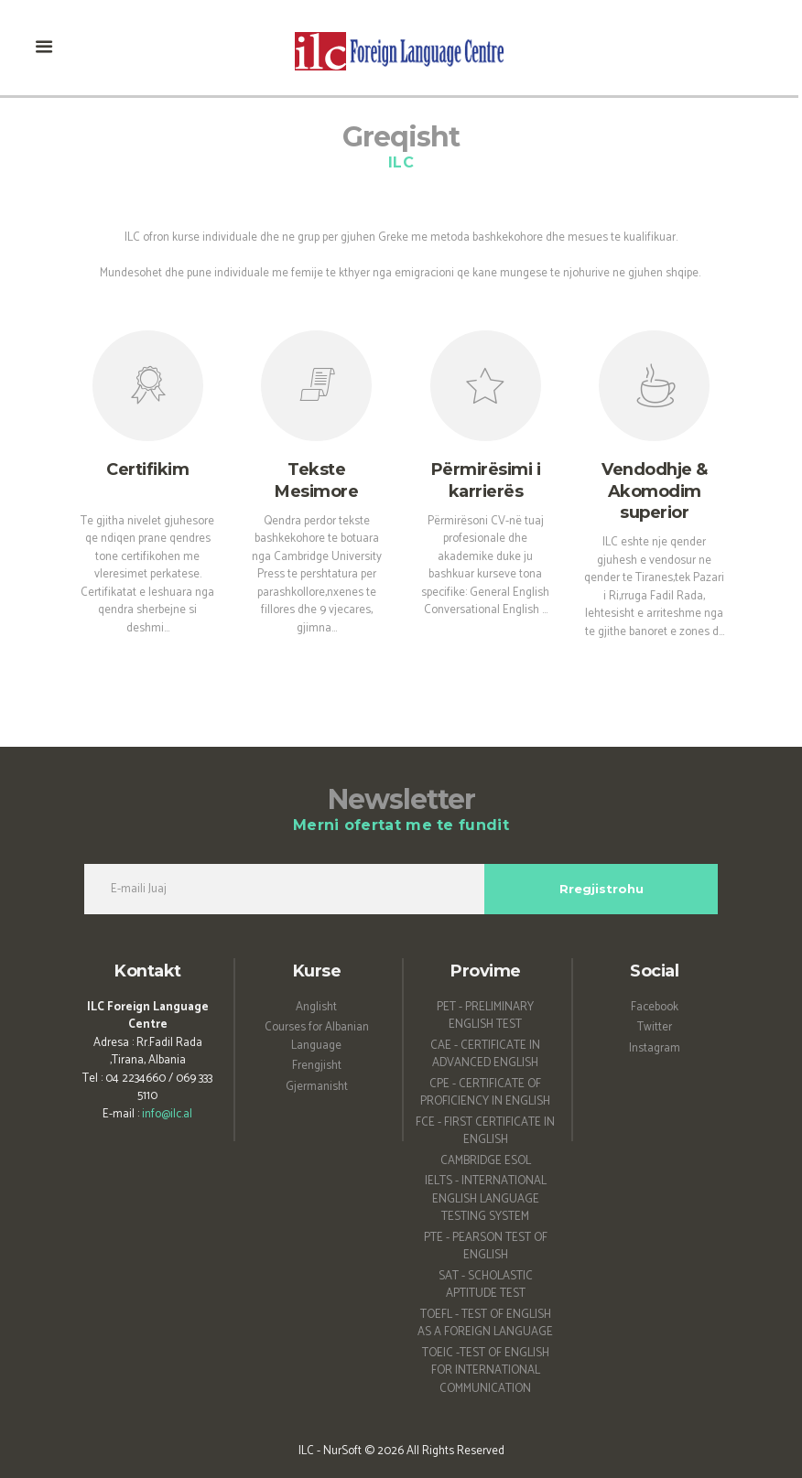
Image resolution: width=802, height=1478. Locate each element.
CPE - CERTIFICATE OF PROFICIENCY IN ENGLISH (485, 1093)
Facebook (654, 1007)
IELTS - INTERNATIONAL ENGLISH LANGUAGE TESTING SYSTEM (486, 1198)
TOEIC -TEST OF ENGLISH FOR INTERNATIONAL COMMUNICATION (485, 1370)
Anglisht (316, 1007)
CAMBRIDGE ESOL (485, 1161)
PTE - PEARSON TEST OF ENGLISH (485, 1247)
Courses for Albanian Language (317, 1036)
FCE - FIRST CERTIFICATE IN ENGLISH (485, 1131)
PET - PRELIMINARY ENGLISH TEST (485, 1016)
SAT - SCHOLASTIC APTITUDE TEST (486, 1285)
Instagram (654, 1048)
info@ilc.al (167, 1114)
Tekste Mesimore (316, 480)
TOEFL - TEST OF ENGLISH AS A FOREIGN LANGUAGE (485, 1324)
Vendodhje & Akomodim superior (655, 491)
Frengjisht (316, 1065)
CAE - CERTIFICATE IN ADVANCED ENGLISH (485, 1054)
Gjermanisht (317, 1086)
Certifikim (147, 469)
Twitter (654, 1027)
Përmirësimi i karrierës (486, 480)
